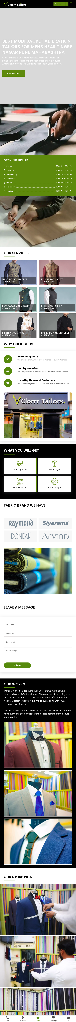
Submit (17, 665)
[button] (13, 73)
